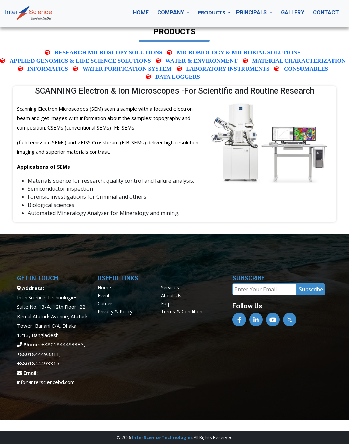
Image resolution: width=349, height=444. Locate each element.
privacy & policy (115, 311)
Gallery (292, 12)
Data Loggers (177, 77)
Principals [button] (252, 12)
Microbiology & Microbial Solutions (238, 52)
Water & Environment (201, 61)
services (170, 287)
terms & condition (181, 311)
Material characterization (299, 61)
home (104, 287)
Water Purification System (127, 69)
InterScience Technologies (162, 437)
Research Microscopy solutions (108, 52)
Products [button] (212, 12)
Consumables (306, 69)
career (105, 303)
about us (171, 295)
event (104, 295)
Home (141, 12)
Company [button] (171, 12)
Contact (326, 12)
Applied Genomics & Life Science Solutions (80, 61)
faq (165, 303)
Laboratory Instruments (227, 69)
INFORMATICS (47, 69)
